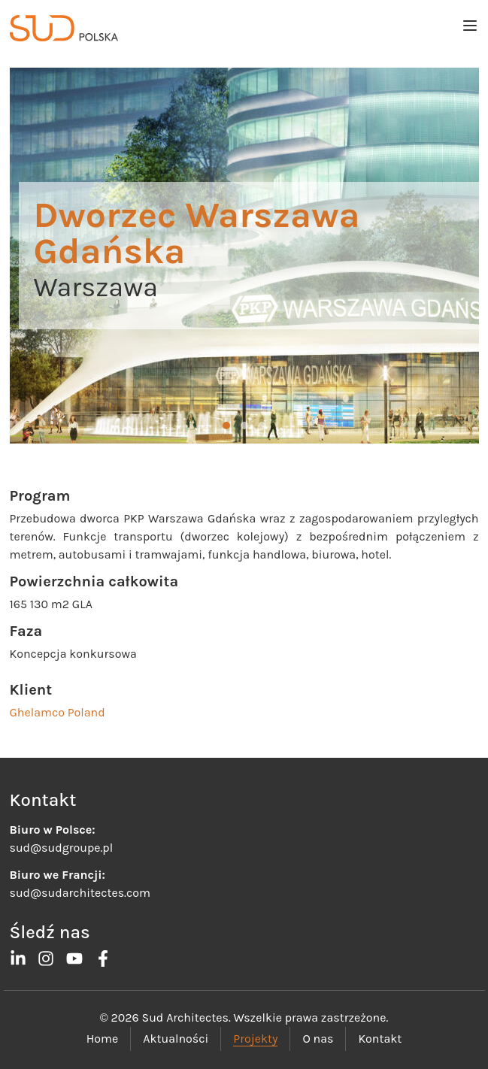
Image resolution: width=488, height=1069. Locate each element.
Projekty (255, 1038)
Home (102, 1038)
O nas (317, 1038)
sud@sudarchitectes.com (80, 893)
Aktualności (175, 1038)
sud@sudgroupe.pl (62, 847)
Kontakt (380, 1038)
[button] (226, 425)
